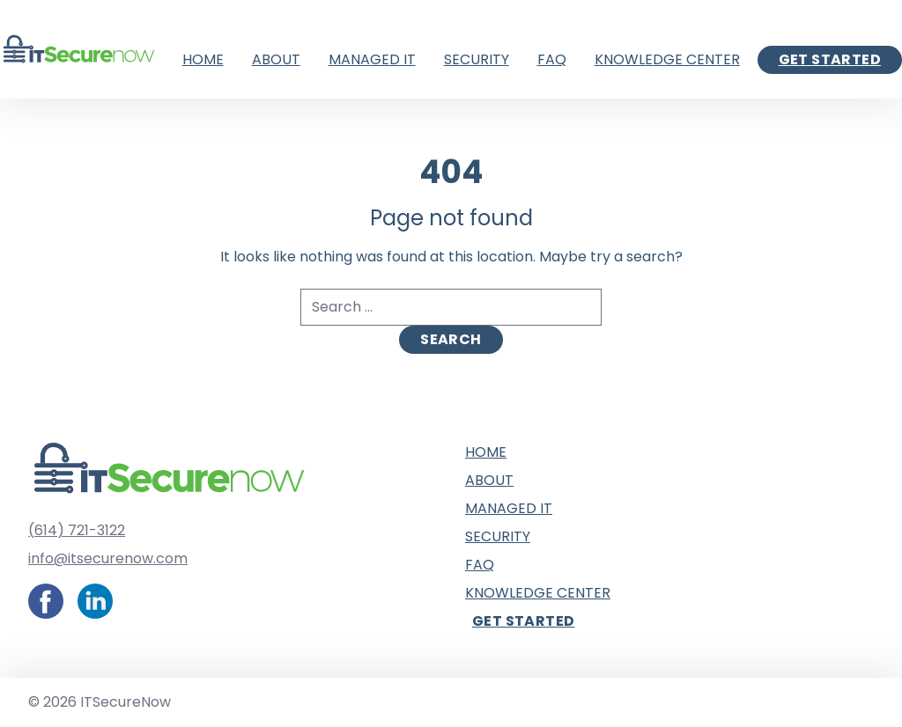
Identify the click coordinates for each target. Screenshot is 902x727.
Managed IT (372, 59)
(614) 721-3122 (76, 530)
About (276, 59)
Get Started (830, 59)
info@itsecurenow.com (108, 558)
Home (203, 59)
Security (476, 59)
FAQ (551, 59)
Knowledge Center (667, 59)
